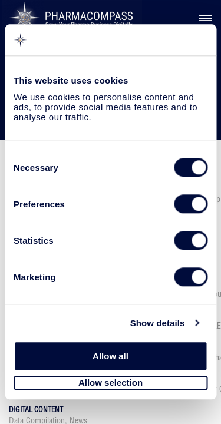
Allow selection (110, 383)
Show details (157, 323)
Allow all (110, 356)
